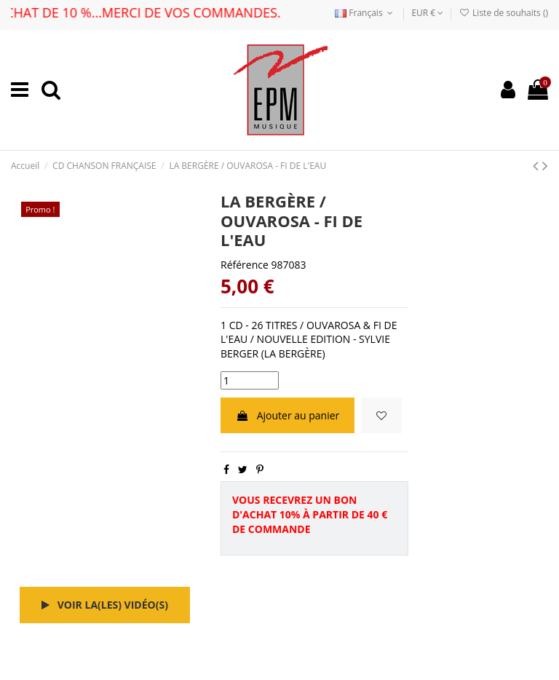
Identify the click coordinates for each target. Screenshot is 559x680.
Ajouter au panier (287, 415)
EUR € (427, 13)
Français (365, 13)
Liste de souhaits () (503, 13)
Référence (245, 265)
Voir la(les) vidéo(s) (104, 605)
